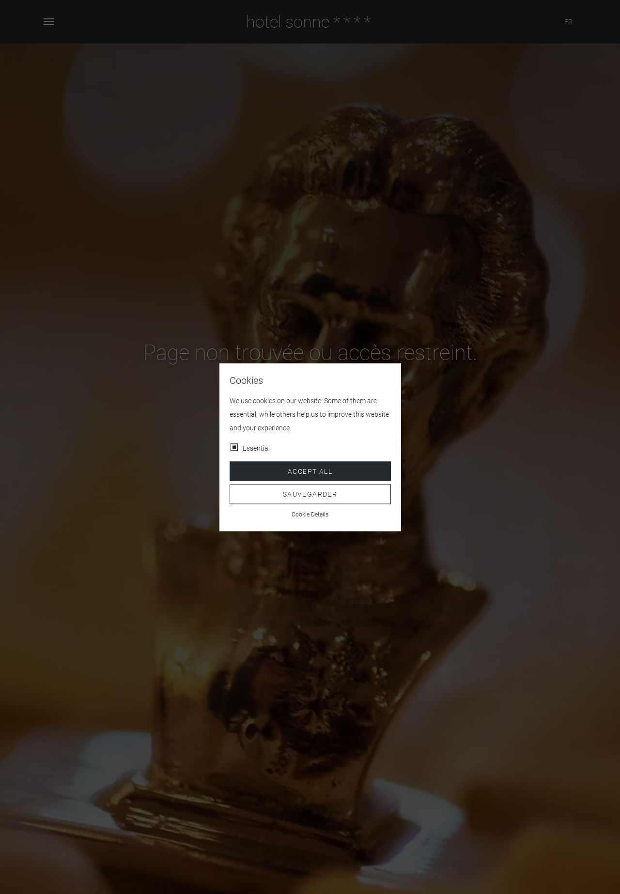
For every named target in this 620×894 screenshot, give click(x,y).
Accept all (310, 471)
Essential (256, 448)
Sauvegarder (310, 494)
